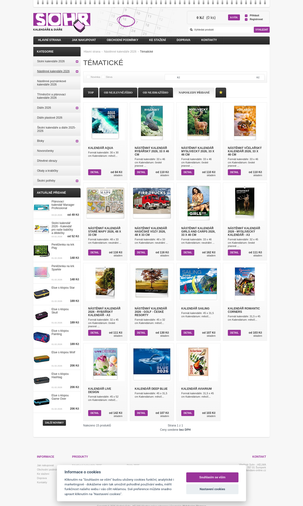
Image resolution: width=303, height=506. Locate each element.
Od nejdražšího (155, 92)
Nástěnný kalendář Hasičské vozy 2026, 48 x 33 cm (151, 232)
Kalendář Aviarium (196, 388)
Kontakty (209, 40)
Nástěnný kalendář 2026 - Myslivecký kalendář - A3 (244, 232)
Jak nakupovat (84, 40)
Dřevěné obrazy (47, 160)
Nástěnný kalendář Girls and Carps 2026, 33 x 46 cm (198, 232)
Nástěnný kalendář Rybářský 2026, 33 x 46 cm (152, 151)
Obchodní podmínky (122, 40)
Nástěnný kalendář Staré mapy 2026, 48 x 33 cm (104, 232)
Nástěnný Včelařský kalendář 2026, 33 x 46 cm (245, 151)
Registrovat (256, 19)
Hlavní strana (92, 51)
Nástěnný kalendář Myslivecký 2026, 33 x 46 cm (197, 151)
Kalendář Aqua (100, 148)
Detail (95, 172)
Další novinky (54, 422)
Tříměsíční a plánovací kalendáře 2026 (51, 96)
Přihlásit (254, 15)
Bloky (40, 141)
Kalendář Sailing (195, 308)
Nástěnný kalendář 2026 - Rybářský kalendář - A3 (104, 312)
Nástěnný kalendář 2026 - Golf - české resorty (151, 312)
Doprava (183, 40)
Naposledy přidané (194, 92)
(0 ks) (206, 18)
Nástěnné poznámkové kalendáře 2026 (51, 83)
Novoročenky (45, 150)
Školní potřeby (46, 180)
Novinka (95, 77)
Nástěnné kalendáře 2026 (120, 51)
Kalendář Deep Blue (151, 388)
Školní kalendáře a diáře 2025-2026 (56, 129)
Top (91, 92)
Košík (234, 17)
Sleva (109, 77)
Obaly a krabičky (47, 170)
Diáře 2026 (44, 107)
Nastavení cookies (212, 489)
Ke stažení (157, 40)
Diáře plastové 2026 (49, 117)
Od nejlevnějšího (118, 92)
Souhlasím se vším (212, 477)
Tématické (146, 51)
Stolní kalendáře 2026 (51, 61)
